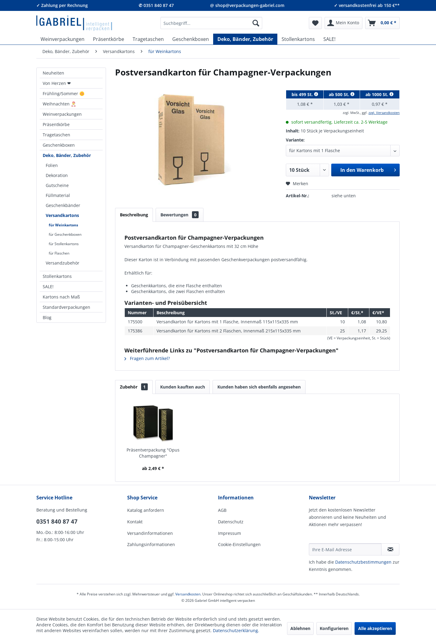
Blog (47, 317)
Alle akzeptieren (375, 628)
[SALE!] (329, 39)
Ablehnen (300, 628)
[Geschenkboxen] (190, 39)
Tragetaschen (56, 135)
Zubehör (134, 387)
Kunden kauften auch (182, 387)
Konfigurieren (334, 628)
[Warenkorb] (382, 23)
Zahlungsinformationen (151, 544)
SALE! (48, 286)
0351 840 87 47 (57, 521)
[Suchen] (255, 23)
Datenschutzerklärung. (236, 630)
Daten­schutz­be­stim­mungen (363, 562)
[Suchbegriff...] (211, 23)
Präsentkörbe (56, 124)
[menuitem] (211, 23)
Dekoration (57, 175)
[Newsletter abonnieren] (390, 549)
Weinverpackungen (62, 114)
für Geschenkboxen (65, 234)
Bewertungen (179, 214)
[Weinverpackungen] (62, 39)
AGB (222, 510)
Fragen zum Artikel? (147, 358)
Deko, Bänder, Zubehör (67, 155)
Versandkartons (62, 215)
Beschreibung (134, 215)
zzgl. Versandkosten (384, 112)
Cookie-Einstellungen (239, 544)
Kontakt (135, 522)
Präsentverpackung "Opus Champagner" (153, 453)
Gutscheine (57, 185)
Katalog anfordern (145, 510)
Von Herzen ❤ (57, 83)
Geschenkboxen (59, 145)
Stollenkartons (57, 276)
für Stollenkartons (64, 243)
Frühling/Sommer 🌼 (63, 93)
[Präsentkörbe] (108, 39)
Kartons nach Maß (61, 297)
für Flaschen (59, 253)
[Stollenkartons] (298, 39)
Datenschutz (230, 522)
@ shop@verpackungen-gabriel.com (247, 5)
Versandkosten (187, 594)
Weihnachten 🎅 (59, 104)
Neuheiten (53, 73)
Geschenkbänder (63, 205)
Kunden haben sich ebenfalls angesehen (259, 387)
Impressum (229, 533)
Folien (52, 165)
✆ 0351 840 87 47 (156, 5)
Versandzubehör (62, 263)
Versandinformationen (150, 533)
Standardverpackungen (66, 307)
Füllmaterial (58, 195)
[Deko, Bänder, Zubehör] (245, 39)
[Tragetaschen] (148, 39)
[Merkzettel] (315, 23)
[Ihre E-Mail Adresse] (345, 549)
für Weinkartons (63, 225)
